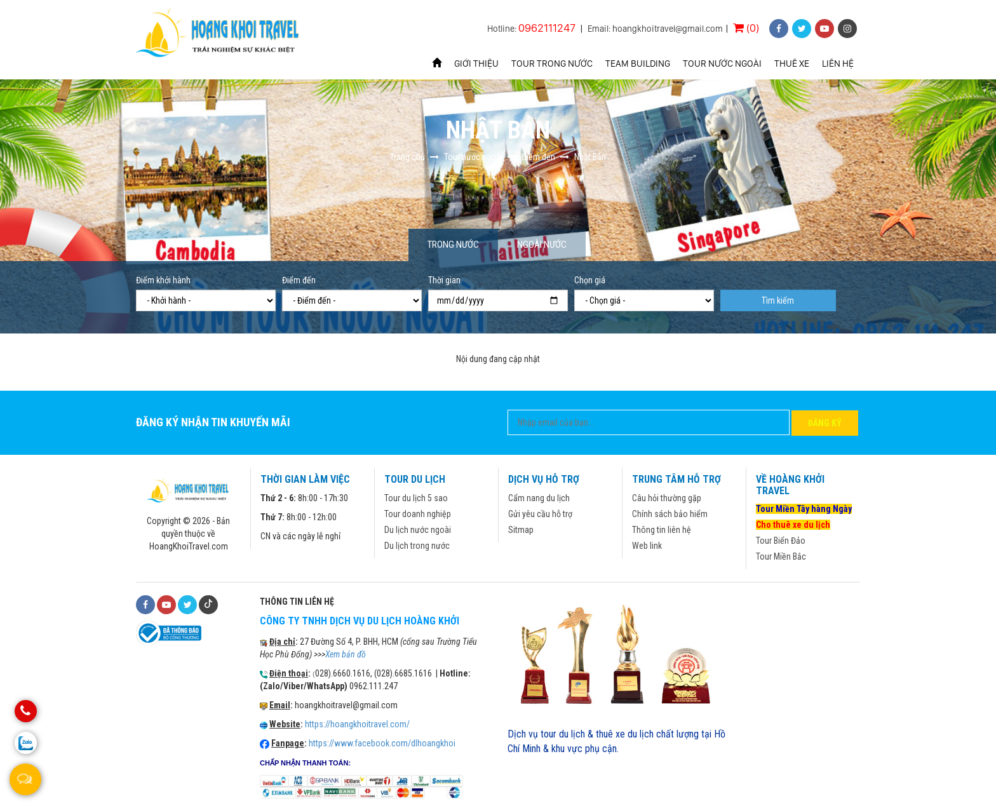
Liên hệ (838, 63)
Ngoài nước (542, 244)
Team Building (637, 63)
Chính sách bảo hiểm (670, 514)
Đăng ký (825, 423)
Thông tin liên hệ (661, 530)
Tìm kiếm (778, 300)
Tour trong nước (552, 63)
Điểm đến (299, 280)
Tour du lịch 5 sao (416, 498)
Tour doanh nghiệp (417, 514)
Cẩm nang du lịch (539, 498)
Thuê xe (791, 63)
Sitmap (521, 530)
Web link (647, 546)
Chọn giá (589, 280)
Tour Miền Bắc (781, 556)
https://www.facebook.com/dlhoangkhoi (382, 743)
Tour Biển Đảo (780, 540)
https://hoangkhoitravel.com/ (357, 724)
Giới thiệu (476, 63)
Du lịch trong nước (417, 546)
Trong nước (453, 244)
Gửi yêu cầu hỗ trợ (540, 514)
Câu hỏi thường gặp (666, 498)
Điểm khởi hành (163, 280)
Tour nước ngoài (722, 63)
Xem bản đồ (345, 654)
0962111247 (546, 27)
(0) (746, 27)
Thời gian (444, 280)
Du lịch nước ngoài (417, 530)
